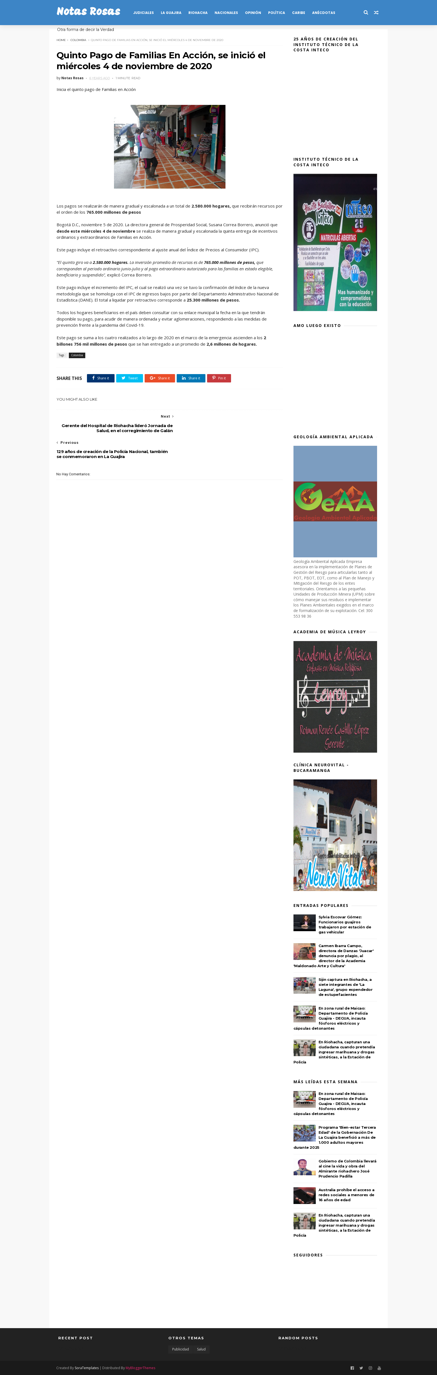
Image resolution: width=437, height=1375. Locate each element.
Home (62, 40)
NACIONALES (228, 12)
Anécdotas (325, 12)
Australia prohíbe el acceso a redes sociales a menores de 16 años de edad (348, 1195)
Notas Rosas (90, 12)
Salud (201, 1349)
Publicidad (180, 1349)
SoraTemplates (89, 1367)
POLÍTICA (278, 12)
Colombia (80, 40)
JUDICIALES (145, 12)
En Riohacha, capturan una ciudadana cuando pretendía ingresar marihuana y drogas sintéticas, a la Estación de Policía (336, 1052)
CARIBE (300, 12)
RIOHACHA (199, 12)
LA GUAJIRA (172, 12)
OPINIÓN (255, 12)
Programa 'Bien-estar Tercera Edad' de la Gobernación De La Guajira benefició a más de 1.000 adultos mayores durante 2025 (336, 1137)
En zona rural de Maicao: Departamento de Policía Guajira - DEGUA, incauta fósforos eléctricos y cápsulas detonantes (332, 1018)
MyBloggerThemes (142, 1367)
